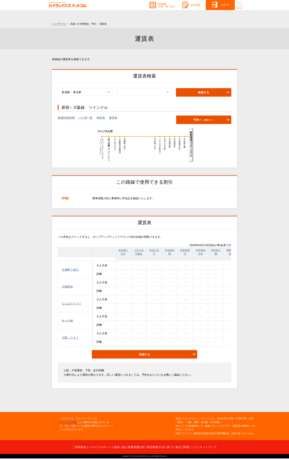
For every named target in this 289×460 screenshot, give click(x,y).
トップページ (59, 24)
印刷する (144, 354)
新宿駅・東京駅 (72, 92)
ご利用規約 (79, 447)
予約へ (203, 120)
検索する (203, 92)
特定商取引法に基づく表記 (164, 447)
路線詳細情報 (66, 117)
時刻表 (101, 117)
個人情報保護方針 (133, 447)
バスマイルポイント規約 (104, 447)
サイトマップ (208, 447)
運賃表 (113, 117)
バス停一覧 (86, 117)
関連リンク (190, 447)
